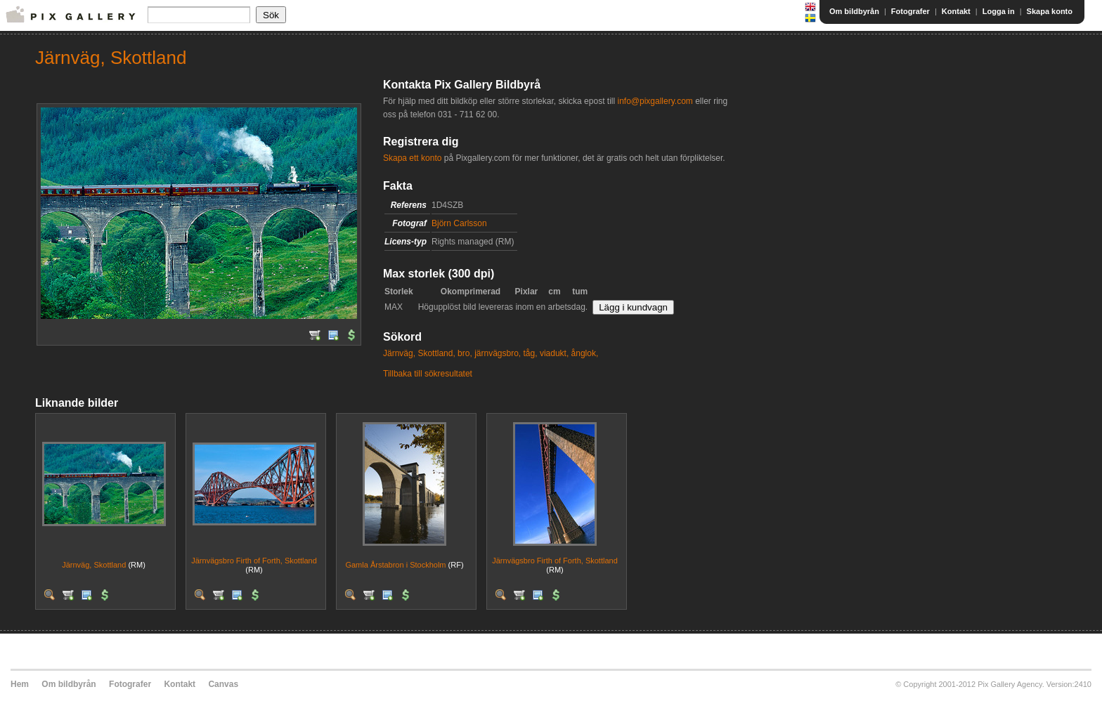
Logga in (999, 11)
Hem (20, 684)
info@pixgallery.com (654, 101)
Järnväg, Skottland (94, 565)
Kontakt (956, 11)
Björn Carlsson (459, 223)
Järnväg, (399, 353)
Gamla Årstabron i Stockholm (395, 565)
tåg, (531, 353)
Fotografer (910, 11)
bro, (465, 353)
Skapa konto (1049, 11)
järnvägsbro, (497, 353)
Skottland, (436, 353)
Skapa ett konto (412, 158)
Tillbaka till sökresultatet (427, 374)
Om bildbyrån (854, 11)
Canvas (223, 684)
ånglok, (585, 353)
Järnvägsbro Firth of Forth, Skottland (254, 560)
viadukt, (554, 353)
